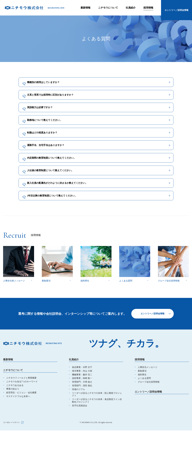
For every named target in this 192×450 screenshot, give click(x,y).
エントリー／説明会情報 (152, 341)
